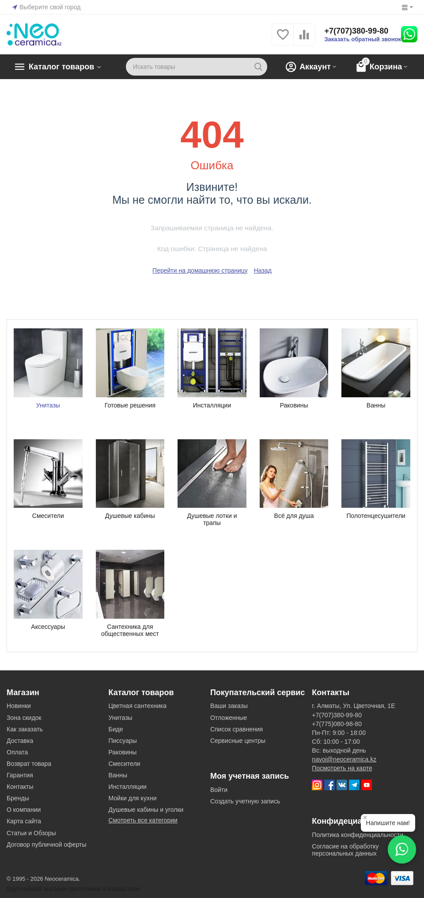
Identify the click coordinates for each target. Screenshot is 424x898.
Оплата (17, 752)
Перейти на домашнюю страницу (200, 270)
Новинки (19, 705)
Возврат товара (29, 763)
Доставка (20, 740)
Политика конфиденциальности (357, 834)
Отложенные (228, 717)
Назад (263, 270)
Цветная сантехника (137, 705)
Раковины (122, 752)
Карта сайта (24, 821)
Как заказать (25, 729)
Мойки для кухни (132, 798)
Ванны (117, 775)
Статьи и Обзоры (31, 833)
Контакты (20, 786)
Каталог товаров (61, 66)
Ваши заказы (229, 705)
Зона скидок (24, 717)
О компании (24, 809)
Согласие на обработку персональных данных (345, 850)
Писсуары (122, 740)
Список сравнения (236, 729)
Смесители (124, 763)
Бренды (18, 798)
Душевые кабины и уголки (145, 809)
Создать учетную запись (245, 801)
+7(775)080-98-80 (337, 723)
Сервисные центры (237, 740)
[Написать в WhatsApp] (401, 849)
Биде (115, 729)
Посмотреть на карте (342, 768)
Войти (218, 789)
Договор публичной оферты (47, 844)
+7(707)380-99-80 (356, 31)
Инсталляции (127, 786)
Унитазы (120, 717)
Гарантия (20, 775)
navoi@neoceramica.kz (344, 759)
